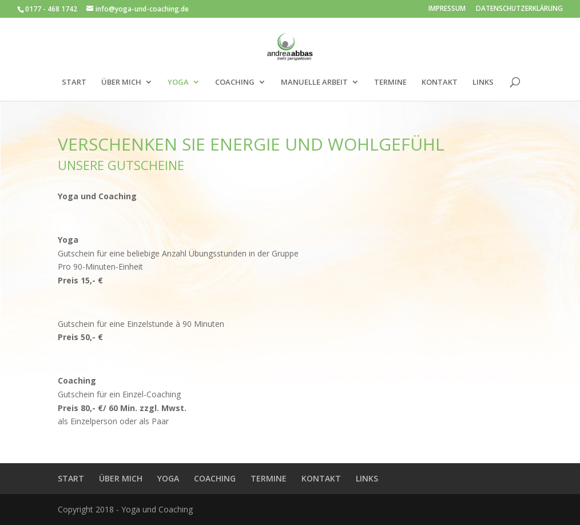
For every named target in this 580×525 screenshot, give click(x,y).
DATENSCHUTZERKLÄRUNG (519, 9)
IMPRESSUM (447, 9)
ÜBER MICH (121, 82)
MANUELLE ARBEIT (314, 82)
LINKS (483, 82)
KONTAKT (440, 82)
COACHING (235, 82)
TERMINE (390, 82)
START (74, 82)
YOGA (178, 82)
